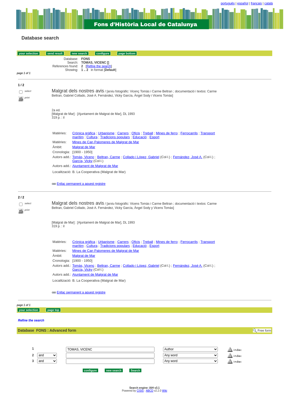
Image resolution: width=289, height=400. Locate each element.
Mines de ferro (167, 133)
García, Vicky (82, 161)
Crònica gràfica (83, 133)
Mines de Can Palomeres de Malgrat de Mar (105, 142)
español (242, 3)
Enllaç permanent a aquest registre (81, 184)
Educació (140, 137)
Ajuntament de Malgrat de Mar (95, 166)
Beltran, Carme (108, 157)
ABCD (149, 390)
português (228, 3)
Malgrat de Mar (83, 147)
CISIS (140, 390)
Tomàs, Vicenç (83, 157)
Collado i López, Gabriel (141, 157)
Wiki (164, 390)
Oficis (135, 133)
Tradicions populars (115, 137)
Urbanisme (106, 133)
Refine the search (98, 66)
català (268, 3)
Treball (148, 133)
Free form (264, 330)
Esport (154, 137)
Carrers (123, 133)
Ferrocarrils (189, 133)
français (256, 3)
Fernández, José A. (187, 157)
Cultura (91, 137)
